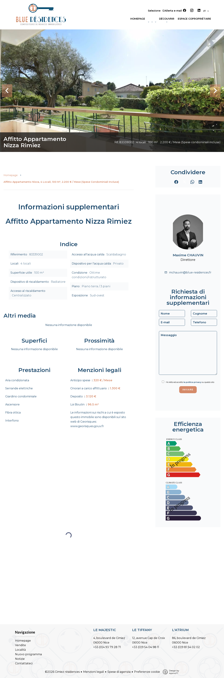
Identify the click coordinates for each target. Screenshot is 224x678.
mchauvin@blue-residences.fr (190, 272)
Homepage (11, 175)
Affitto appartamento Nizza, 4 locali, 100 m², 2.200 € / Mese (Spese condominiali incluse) (61, 181)
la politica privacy (192, 382)
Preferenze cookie (147, 671)
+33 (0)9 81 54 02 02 (186, 647)
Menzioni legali (93, 671)
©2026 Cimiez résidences (62, 671)
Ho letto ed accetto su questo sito (190, 382)
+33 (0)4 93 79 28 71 (107, 647)
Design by (170, 671)
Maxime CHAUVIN (188, 255)
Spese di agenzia (119, 671)
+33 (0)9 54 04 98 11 (145, 647)
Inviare (188, 389)
